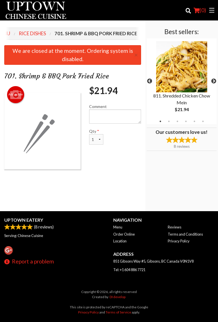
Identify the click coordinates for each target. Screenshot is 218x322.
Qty (96, 137)
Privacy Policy (179, 241)
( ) (200, 10)
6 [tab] (203, 121)
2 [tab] (169, 121)
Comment (115, 114)
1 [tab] (160, 121)
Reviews (174, 227)
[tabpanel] (181, 81)
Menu (117, 227)
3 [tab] (177, 121)
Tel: (129, 269)
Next (214, 81)
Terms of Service (118, 312)
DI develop (117, 297)
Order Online (124, 234)
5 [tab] (194, 121)
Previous (149, 81)
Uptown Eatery (23, 220)
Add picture (16, 94)
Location (120, 241)
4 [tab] (186, 121)
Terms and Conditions (185, 234)
